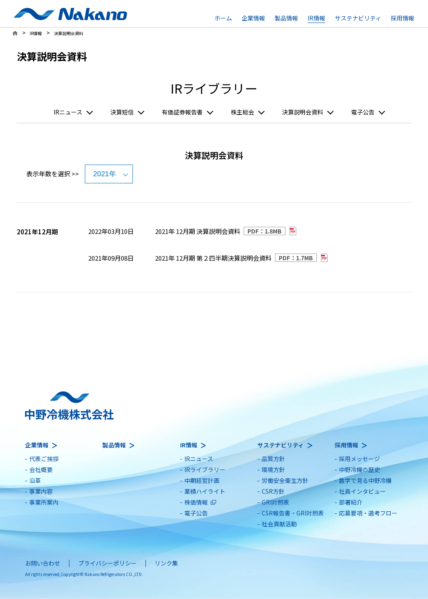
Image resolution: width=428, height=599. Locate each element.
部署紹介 (350, 502)
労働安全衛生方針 (285, 480)
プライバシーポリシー (107, 563)
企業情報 (253, 18)
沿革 (35, 480)
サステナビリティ (358, 18)
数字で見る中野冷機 (365, 480)
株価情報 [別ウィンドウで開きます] (196, 502)
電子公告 (362, 112)
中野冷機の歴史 (359, 469)
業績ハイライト (204, 491)
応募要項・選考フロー (368, 513)
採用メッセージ (359, 458)
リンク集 (166, 563)
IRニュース (68, 112)
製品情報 (286, 18)
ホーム (223, 18)
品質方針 (273, 458)
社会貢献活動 (279, 524)
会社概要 (41, 469)
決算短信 (122, 112)
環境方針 (273, 469)
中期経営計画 (201, 480)
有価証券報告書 (182, 112)
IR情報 (316, 18)
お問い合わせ (42, 563)
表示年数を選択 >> (52, 173)
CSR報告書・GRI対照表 (293, 513)
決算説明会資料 (302, 112)
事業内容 (41, 491)
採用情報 (402, 18)
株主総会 (242, 112)
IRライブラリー (204, 469)
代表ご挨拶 (44, 458)
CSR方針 (273, 491)
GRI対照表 (275, 502)
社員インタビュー (362, 491)
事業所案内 (44, 502)
